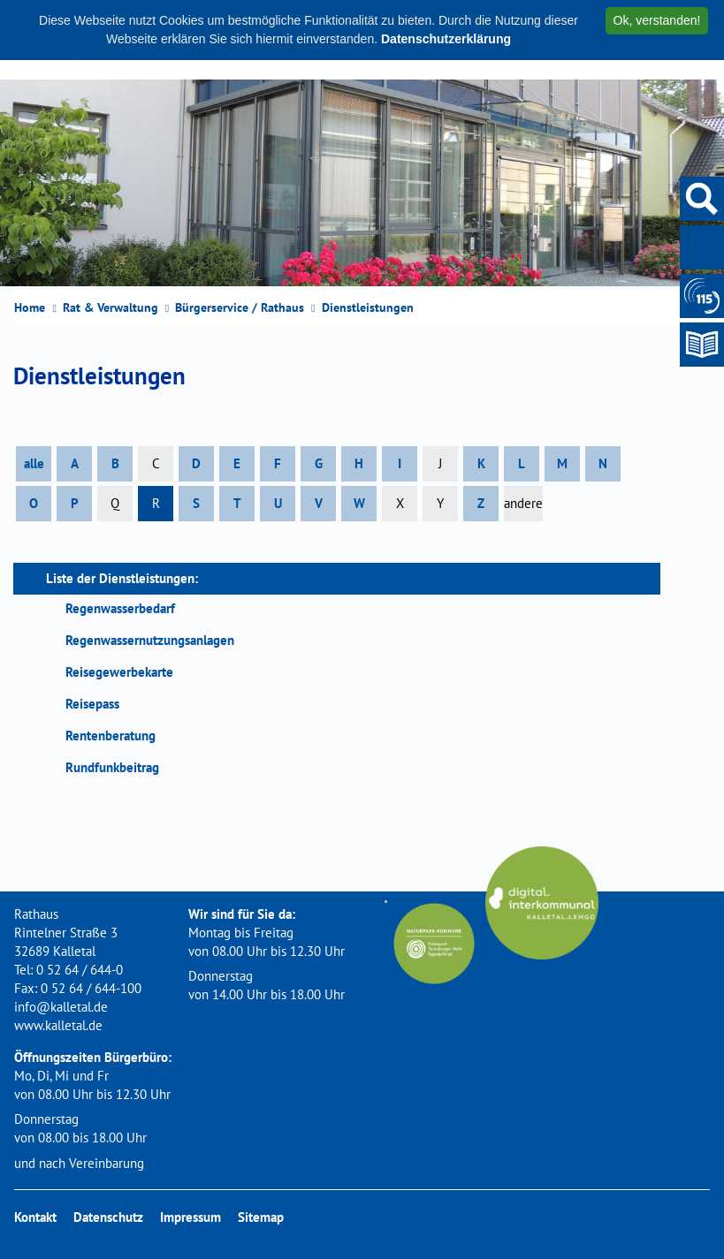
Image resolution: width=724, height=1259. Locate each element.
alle (34, 463)
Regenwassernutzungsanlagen (149, 640)
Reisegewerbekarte (119, 672)
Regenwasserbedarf (120, 608)
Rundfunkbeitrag (112, 767)
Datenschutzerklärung (446, 39)
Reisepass (92, 703)
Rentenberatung (110, 735)
